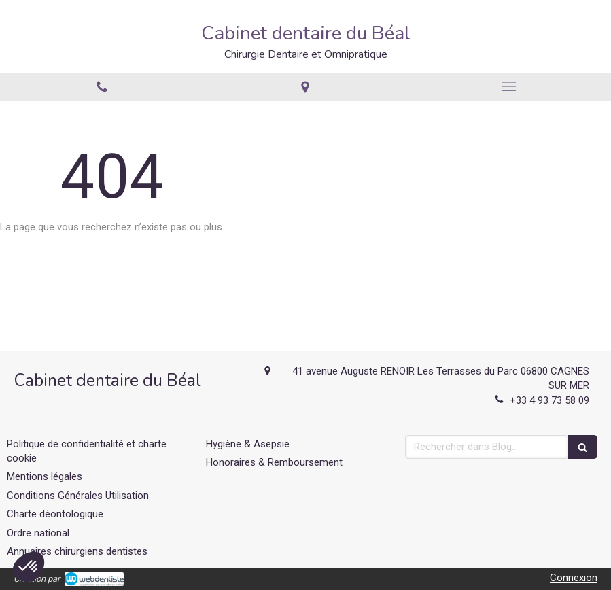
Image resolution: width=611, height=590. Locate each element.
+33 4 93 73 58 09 (549, 400)
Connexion (573, 578)
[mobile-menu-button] (509, 86)
